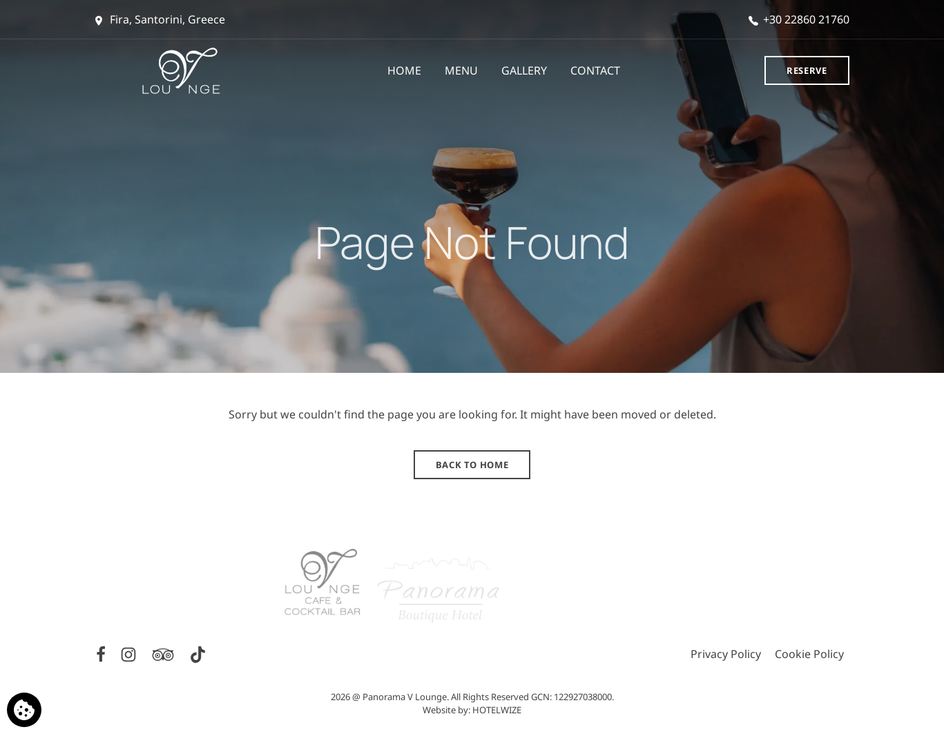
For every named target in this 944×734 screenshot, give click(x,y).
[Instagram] (129, 653)
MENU (461, 70)
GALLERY (524, 70)
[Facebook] (102, 653)
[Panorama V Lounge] (189, 70)
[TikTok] (197, 653)
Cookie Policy (809, 653)
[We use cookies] (24, 710)
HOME (404, 70)
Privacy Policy (726, 653)
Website (439, 710)
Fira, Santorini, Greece (160, 19)
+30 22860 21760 (799, 19)
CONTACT (595, 70)
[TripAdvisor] (164, 653)
